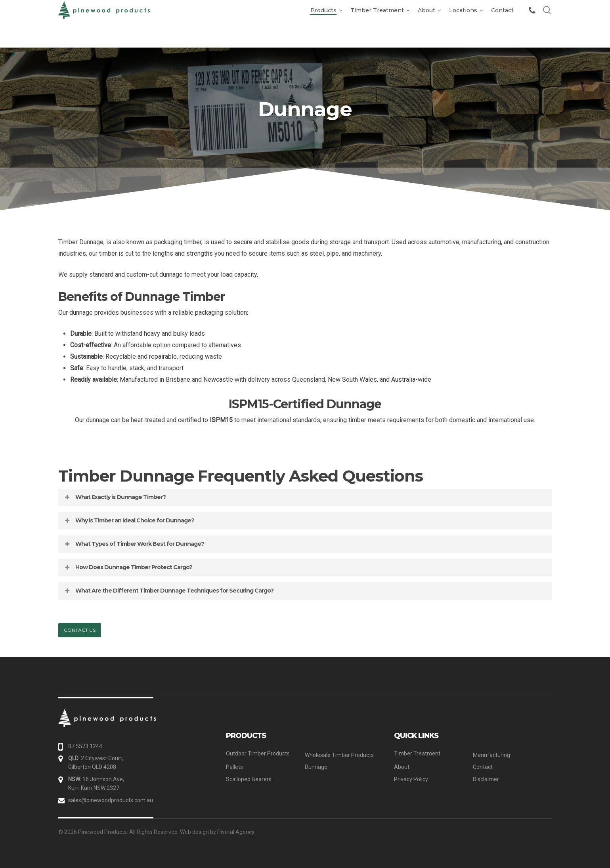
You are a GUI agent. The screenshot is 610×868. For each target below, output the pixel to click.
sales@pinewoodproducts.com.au (110, 800)
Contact (483, 767)
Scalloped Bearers (249, 779)
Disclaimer (486, 779)
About (401, 767)
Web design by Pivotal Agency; (218, 832)
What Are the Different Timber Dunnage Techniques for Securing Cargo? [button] (168, 590)
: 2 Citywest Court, (95, 758)
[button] (79, 630)
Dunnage (316, 767)
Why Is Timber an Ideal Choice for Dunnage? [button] (128, 520)
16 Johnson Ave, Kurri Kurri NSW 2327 (96, 783)
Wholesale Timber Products (339, 755)
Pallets (234, 767)
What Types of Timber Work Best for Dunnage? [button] (133, 543)
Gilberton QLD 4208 (92, 767)
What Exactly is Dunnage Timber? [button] (114, 497)
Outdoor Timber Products (258, 753)
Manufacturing (491, 755)
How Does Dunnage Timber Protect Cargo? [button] (127, 567)
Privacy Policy (411, 779)
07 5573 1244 (85, 746)
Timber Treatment (417, 753)
